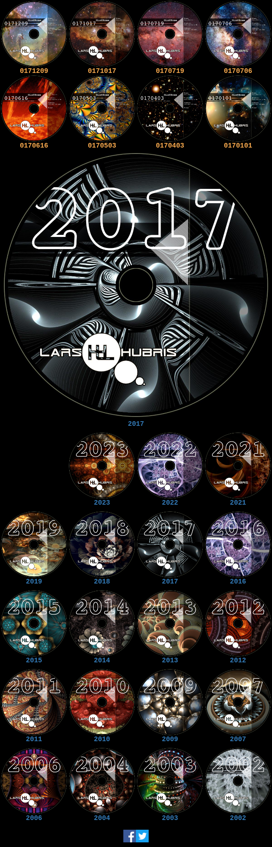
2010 (102, 739)
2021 (238, 503)
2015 (34, 660)
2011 (34, 739)
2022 (170, 503)
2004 (102, 818)
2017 (136, 424)
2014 (102, 660)
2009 (170, 739)
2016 (238, 582)
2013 (170, 660)
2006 (34, 818)
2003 (170, 818)
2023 (102, 503)
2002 (238, 818)
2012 (238, 660)
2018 (102, 582)
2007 (238, 739)
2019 (34, 582)
